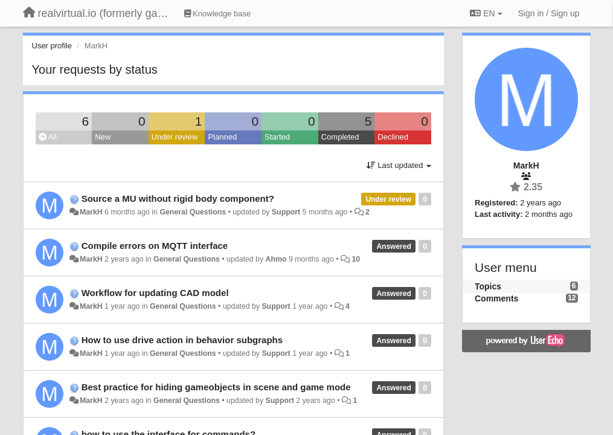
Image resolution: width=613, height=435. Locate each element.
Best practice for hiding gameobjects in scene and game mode (216, 387)
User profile (52, 45)
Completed (340, 136)
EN (486, 13)
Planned (222, 136)
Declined (392, 136)
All (48, 136)
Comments (496, 298)
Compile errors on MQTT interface (155, 245)
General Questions (192, 212)
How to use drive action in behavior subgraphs (182, 340)
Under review (175, 136)
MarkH (91, 212)
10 (355, 259)
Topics (488, 286)
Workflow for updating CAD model (155, 293)
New (103, 136)
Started (277, 136)
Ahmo (276, 259)
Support (286, 212)
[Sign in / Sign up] (549, 13)
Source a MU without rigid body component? (178, 198)
